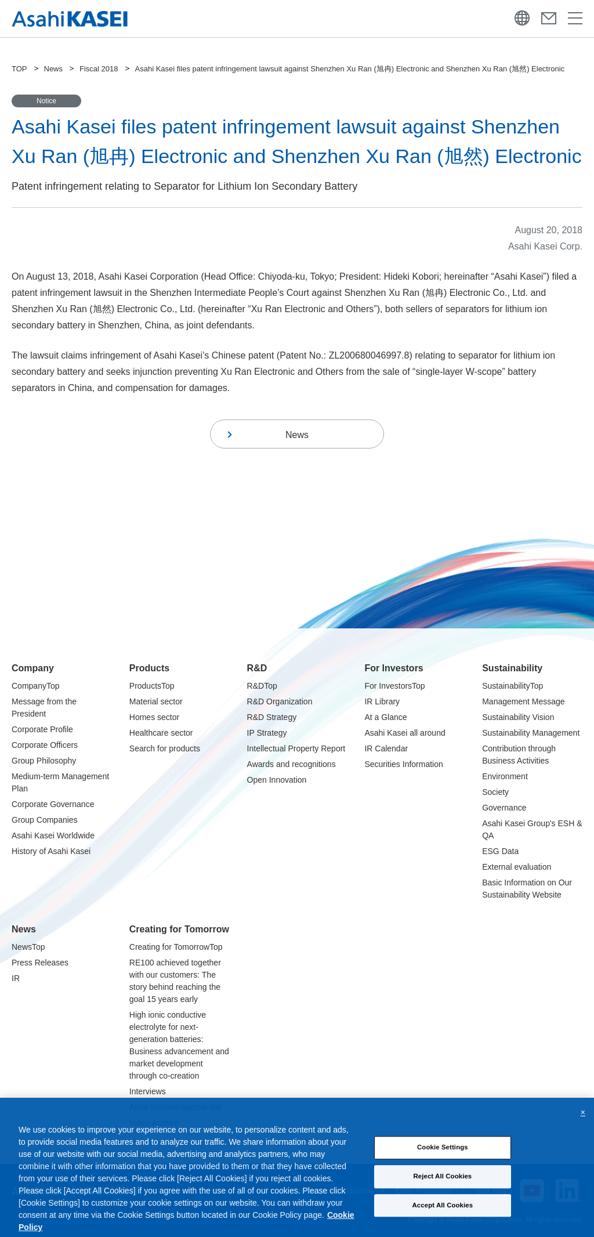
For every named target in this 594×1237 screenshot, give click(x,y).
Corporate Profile (42, 729)
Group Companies (45, 819)
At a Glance (385, 717)
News (53, 68)
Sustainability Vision (518, 717)
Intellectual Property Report (296, 748)
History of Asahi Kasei (51, 851)
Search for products (164, 748)
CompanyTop (36, 685)
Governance (504, 807)
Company (33, 668)
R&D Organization (280, 701)
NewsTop (28, 947)
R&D (257, 668)
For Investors (393, 668)
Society (495, 792)
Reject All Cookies (442, 1187)
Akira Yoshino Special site (175, 1107)
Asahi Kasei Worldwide (53, 835)
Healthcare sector (161, 732)
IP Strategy (267, 732)
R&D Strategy (272, 717)
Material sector (156, 701)
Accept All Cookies (442, 1216)
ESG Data (500, 851)
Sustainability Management (530, 732)
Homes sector (154, 717)
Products (149, 668)
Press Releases (40, 962)
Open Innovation (277, 779)
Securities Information (403, 764)
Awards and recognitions (291, 764)
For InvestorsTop (394, 685)
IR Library (382, 701)
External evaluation (516, 866)
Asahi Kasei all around (404, 732)
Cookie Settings (442, 1159)
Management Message (523, 701)
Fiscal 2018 (98, 68)
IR (16, 978)
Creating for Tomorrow (179, 929)
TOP (19, 68)
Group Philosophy (44, 760)
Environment (505, 776)
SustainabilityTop (512, 685)
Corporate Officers (45, 745)
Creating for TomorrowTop (176, 947)
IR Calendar (386, 748)
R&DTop (262, 685)
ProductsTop (152, 685)
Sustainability (512, 668)
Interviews (147, 1091)
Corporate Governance (53, 804)
